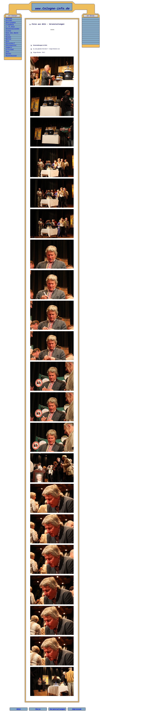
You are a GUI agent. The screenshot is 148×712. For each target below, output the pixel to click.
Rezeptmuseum (11, 56)
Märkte (8, 39)
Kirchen (9, 20)
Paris (37, 709)
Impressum (76, 709)
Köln (19, 709)
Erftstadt (10, 49)
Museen (8, 37)
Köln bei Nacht (12, 33)
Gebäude (9, 18)
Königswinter (11, 45)
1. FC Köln (10, 26)
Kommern (9, 47)
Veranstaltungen (12, 29)
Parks (8, 35)
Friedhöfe (10, 24)
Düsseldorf (10, 43)
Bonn (7, 41)
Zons (7, 51)
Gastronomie (11, 22)
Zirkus (8, 31)
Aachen (8, 54)
